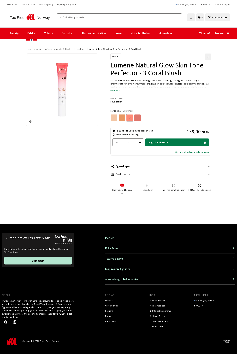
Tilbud (204, 33)
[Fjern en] (118, 142)
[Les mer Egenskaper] (160, 166)
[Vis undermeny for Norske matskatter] (110, 33)
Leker (118, 33)
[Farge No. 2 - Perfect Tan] (122, 117)
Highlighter (79, 49)
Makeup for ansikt (53, 49)
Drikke (31, 33)
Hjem (28, 49)
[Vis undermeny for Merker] (228, 33)
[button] (115, 90)
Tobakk (48, 33)
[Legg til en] (138, 142)
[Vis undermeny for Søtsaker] (78, 33)
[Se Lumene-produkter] (115, 57)
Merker (219, 33)
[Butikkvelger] (206, 4)
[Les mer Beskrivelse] (160, 174)
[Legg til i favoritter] (208, 57)
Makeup (37, 49)
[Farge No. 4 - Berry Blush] (137, 117)
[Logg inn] (191, 17)
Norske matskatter (94, 33)
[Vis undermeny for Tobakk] (57, 33)
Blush (68, 49)
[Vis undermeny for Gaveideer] (176, 33)
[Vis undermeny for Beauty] (23, 33)
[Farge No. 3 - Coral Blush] (129, 117)
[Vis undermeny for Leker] (126, 33)
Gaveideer (165, 33)
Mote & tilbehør (141, 33)
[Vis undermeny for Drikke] (39, 33)
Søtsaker (67, 33)
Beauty (14, 33)
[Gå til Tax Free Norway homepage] (30, 17)
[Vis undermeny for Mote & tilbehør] (155, 33)
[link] (12, 4)
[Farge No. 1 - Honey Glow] (114, 117)
